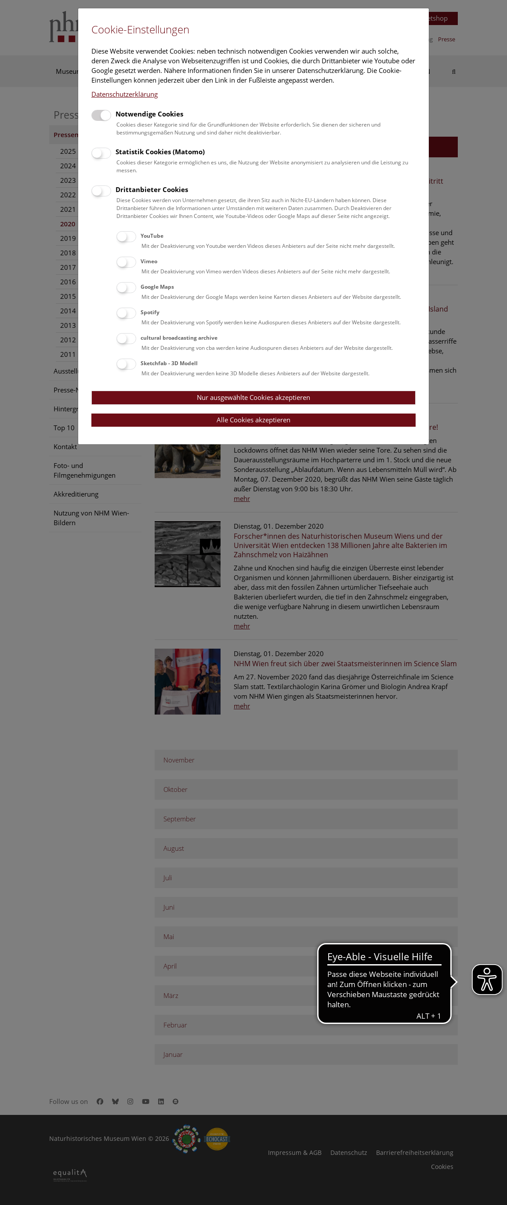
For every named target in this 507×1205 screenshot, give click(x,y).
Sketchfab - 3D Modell (169, 363)
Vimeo (149, 261)
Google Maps (157, 286)
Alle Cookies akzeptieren (253, 419)
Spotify (150, 312)
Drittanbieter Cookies (152, 189)
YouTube (152, 236)
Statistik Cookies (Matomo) (160, 151)
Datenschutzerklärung (124, 94)
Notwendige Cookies (149, 113)
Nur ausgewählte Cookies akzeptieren (253, 397)
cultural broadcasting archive (179, 337)
